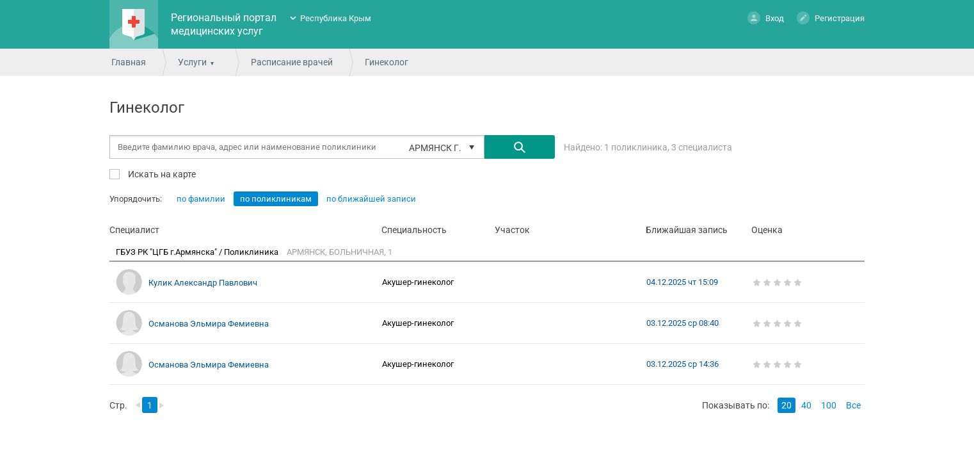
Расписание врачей (292, 62)
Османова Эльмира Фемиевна (208, 323)
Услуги (192, 62)
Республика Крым (335, 18)
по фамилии (201, 199)
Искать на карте (161, 174)
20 (786, 405)
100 (828, 405)
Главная (128, 62)
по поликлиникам (276, 199)
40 (806, 405)
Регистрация (831, 17)
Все (853, 405)
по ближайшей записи (371, 199)
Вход (765, 17)
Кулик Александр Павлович (202, 282)
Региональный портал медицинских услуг (223, 24)
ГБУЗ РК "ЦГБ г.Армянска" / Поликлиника (198, 252)
